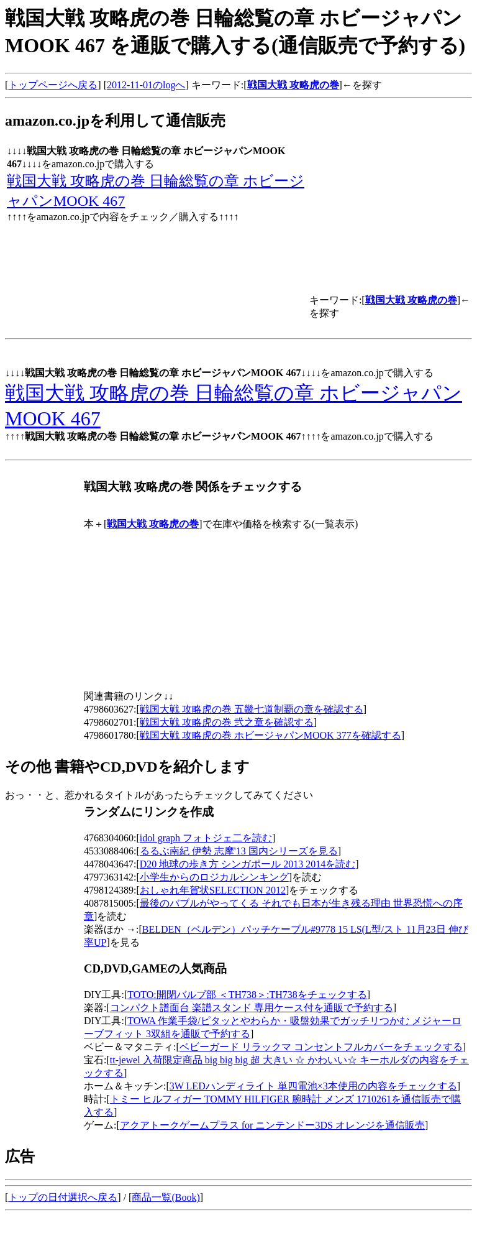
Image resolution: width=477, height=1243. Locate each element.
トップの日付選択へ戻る (62, 1197)
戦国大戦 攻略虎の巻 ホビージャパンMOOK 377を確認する (270, 735)
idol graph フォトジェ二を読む (206, 838)
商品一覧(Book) (165, 1197)
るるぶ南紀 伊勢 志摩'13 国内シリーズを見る (239, 851)
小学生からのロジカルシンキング (214, 877)
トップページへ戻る (53, 85)
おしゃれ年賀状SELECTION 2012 (213, 890)
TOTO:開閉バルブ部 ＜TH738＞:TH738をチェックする (247, 994)
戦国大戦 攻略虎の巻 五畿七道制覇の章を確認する (251, 709)
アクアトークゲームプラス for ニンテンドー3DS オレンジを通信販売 (272, 1125)
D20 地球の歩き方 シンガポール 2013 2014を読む (248, 864)
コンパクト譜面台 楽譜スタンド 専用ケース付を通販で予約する (251, 1007)
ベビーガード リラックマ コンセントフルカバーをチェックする (321, 1047)
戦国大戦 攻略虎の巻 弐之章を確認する (227, 722)
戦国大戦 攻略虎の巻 (293, 85)
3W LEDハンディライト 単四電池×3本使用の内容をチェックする (313, 1086)
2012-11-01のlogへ (146, 85)
